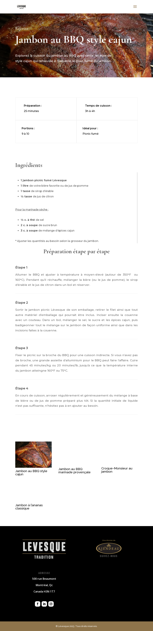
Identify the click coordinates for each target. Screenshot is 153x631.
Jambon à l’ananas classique (29, 506)
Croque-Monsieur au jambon (116, 469)
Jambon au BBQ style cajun (31, 472)
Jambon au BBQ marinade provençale (74, 470)
